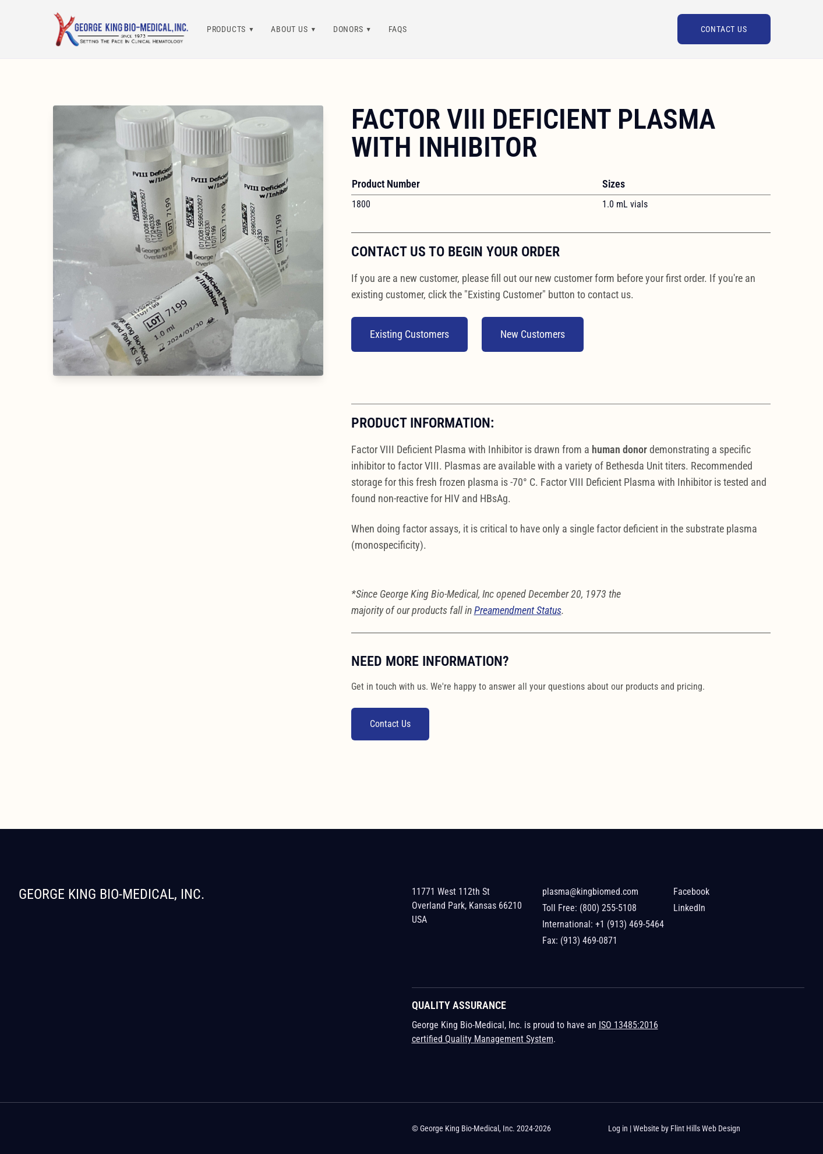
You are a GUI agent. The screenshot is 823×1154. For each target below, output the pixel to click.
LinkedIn (689, 907)
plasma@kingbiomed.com (590, 891)
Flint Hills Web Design (705, 1128)
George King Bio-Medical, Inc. (111, 894)
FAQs (397, 29)
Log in (618, 1128)
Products (226, 29)
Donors (348, 29)
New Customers (532, 334)
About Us (289, 29)
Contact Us (724, 29)
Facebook (691, 891)
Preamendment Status (517, 610)
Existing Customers (409, 334)
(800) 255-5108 (608, 907)
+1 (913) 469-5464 (629, 924)
